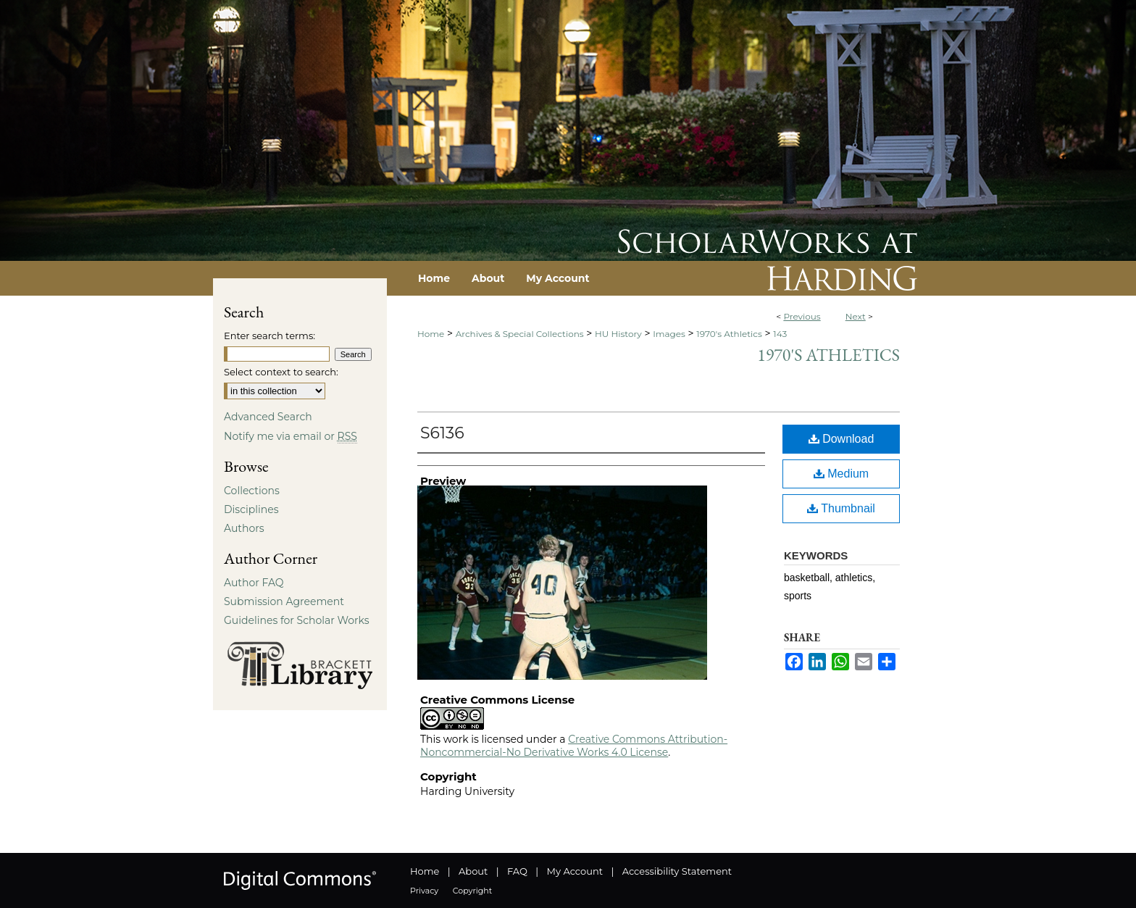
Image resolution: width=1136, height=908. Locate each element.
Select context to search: (281, 372)
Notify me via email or (290, 436)
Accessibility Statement (677, 871)
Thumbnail (841, 508)
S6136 (442, 433)
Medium (841, 473)
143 (780, 333)
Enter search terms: (269, 335)
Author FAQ (254, 582)
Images (669, 333)
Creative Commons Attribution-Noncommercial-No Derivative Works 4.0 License (573, 746)
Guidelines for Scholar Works (296, 620)
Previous (801, 316)
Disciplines (251, 509)
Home (430, 333)
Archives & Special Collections (520, 333)
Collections (252, 490)
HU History (618, 333)
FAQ (517, 871)
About (473, 871)
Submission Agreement (284, 601)
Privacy (424, 891)
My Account (575, 871)
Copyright (472, 891)
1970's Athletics (729, 333)
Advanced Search (268, 416)
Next (855, 316)
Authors (244, 528)
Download (841, 439)
